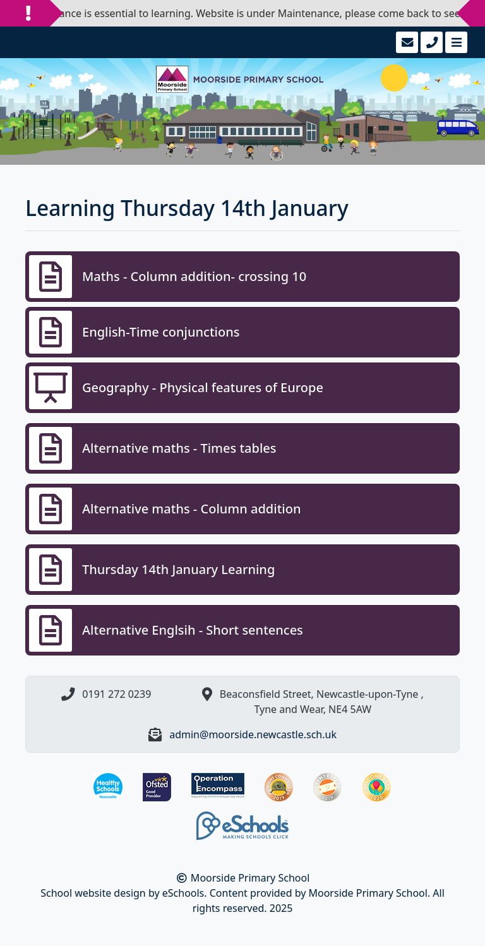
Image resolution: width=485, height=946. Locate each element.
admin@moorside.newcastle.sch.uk (253, 734)
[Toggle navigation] (455, 42)
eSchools (183, 893)
